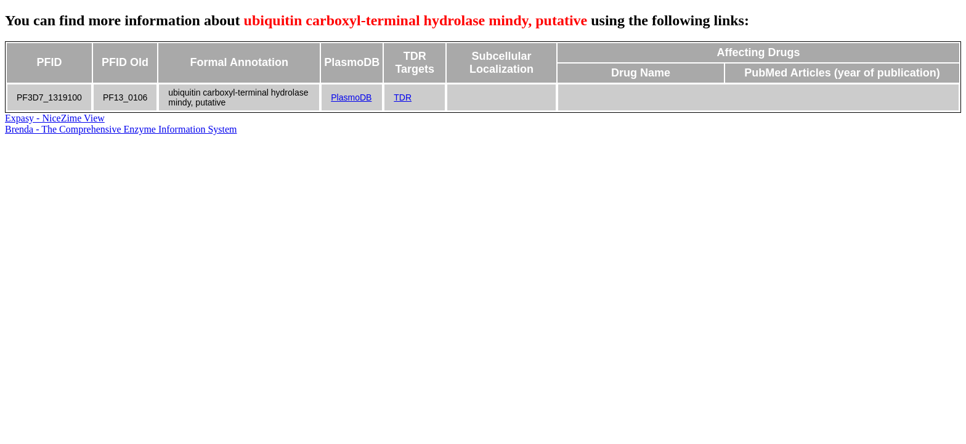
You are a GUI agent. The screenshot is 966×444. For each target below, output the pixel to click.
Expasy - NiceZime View (55, 118)
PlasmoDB (351, 97)
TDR (403, 97)
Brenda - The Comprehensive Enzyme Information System (121, 129)
